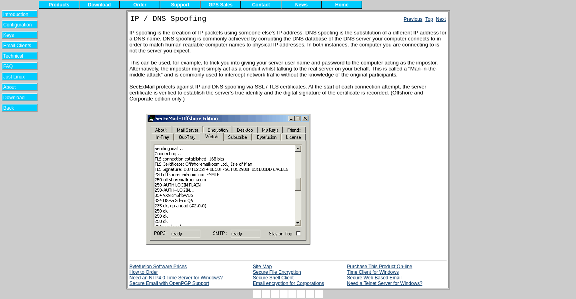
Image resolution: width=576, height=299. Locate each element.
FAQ (14, 66)
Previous (413, 19)
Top (429, 19)
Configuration (17, 25)
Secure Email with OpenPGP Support (169, 283)
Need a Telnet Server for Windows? (384, 283)
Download (16, 97)
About (14, 87)
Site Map (262, 266)
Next (441, 19)
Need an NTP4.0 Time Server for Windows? (176, 278)
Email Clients (17, 45)
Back (13, 108)
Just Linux (15, 77)
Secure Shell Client (273, 278)
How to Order (144, 272)
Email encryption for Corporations (288, 283)
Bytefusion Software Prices (158, 266)
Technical (15, 56)
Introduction (15, 14)
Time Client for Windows (373, 272)
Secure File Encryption (277, 272)
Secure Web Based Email (374, 278)
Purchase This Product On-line (379, 266)
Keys (13, 35)
